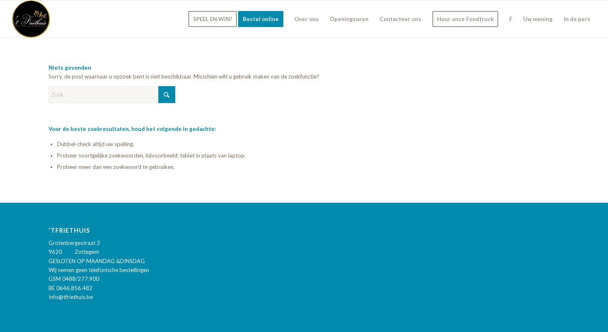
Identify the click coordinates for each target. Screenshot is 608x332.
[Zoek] (112, 94)
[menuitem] (212, 19)
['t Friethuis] (31, 19)
